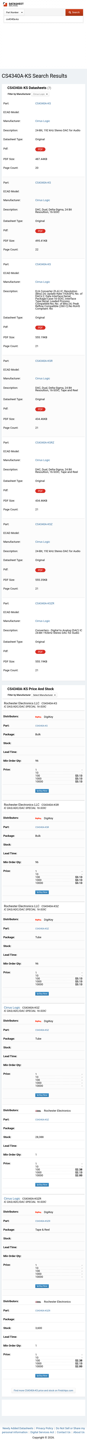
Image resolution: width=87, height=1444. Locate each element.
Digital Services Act (42, 1432)
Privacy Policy (44, 1428)
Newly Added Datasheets (18, 1428)
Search (74, 12)
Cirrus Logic (42, 121)
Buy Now (42, 791)
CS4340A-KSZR (42, 1221)
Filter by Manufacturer (19, 94)
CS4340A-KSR (42, 827)
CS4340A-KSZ (42, 928)
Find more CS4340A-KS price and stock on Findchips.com (43, 1390)
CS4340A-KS (41, 725)
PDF (40, 149)
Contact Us (63, 1432)
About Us (79, 1432)
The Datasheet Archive (13, 4)
